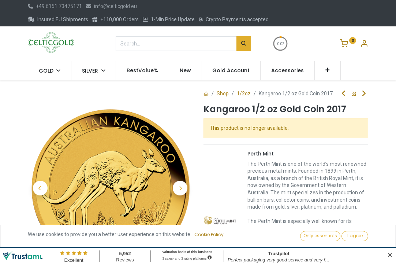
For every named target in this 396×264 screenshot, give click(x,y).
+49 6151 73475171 (55, 6)
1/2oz (244, 93)
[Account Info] (364, 44)
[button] (328, 70)
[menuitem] (142, 70)
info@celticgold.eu (111, 6)
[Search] (243, 43)
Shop (223, 93)
